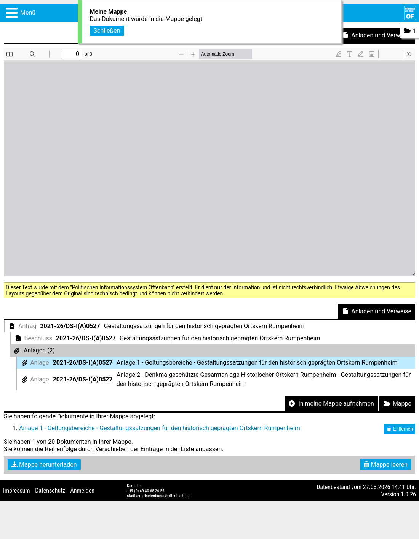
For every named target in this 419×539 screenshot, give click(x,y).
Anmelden (82, 490)
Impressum (16, 490)
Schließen (107, 30)
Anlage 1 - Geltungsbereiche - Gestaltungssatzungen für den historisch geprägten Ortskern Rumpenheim (159, 428)
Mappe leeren (386, 464)
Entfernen (399, 429)
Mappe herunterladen (44, 464)
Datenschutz (50, 490)
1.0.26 (408, 494)
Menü (27, 12)
